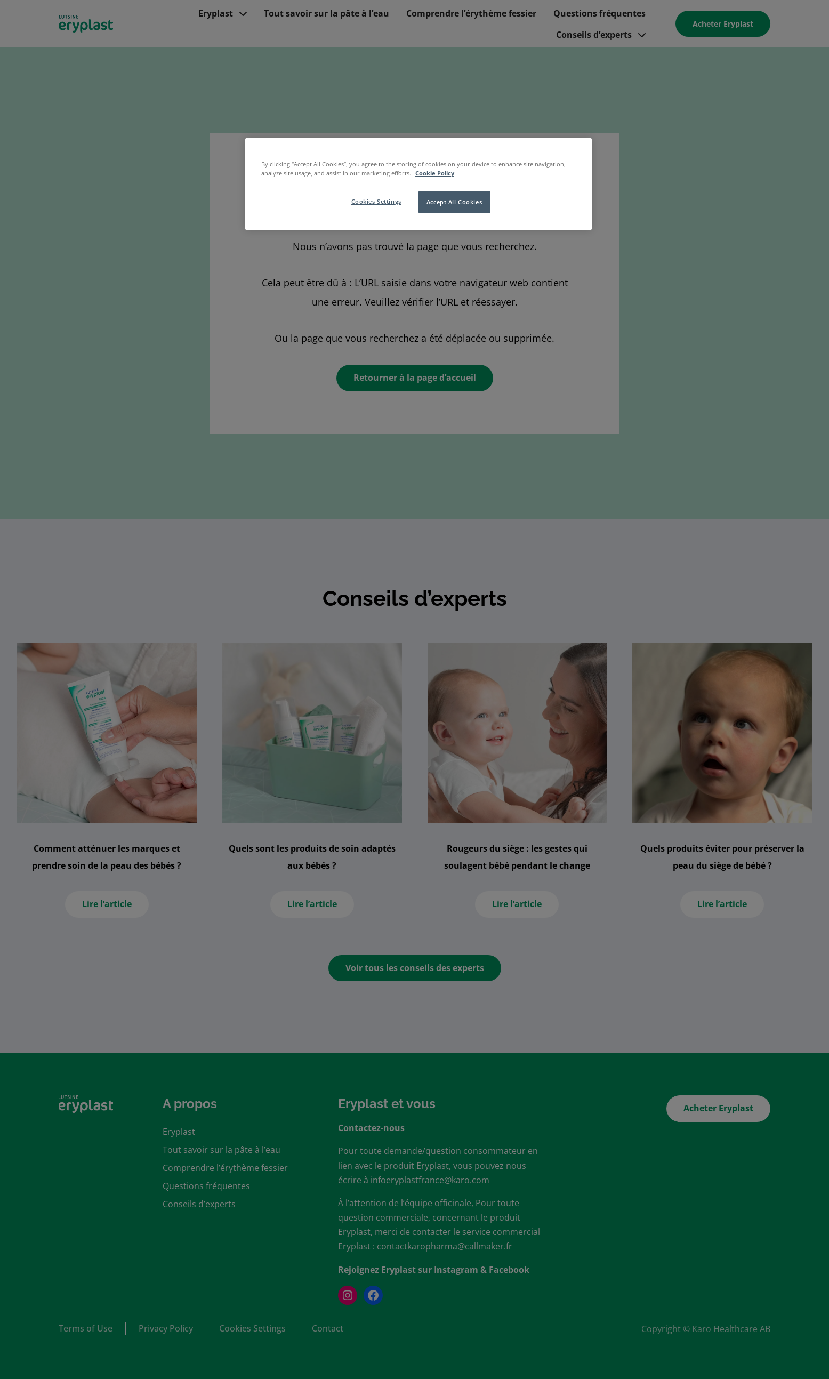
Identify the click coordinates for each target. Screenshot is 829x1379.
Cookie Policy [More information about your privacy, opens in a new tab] (434, 173)
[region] (418, 184)
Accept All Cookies (454, 202)
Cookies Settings (376, 201)
